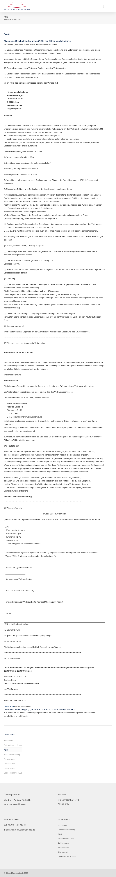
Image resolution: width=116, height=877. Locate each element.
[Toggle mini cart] (104, 6)
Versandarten (9, 764)
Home (14, 19)
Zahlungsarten (10, 759)
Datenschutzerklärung (13, 745)
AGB (6, 750)
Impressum (8, 741)
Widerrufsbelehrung (12, 755)
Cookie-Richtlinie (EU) (13, 773)
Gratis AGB (9, 706)
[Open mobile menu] (110, 6)
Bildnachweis (9, 768)
